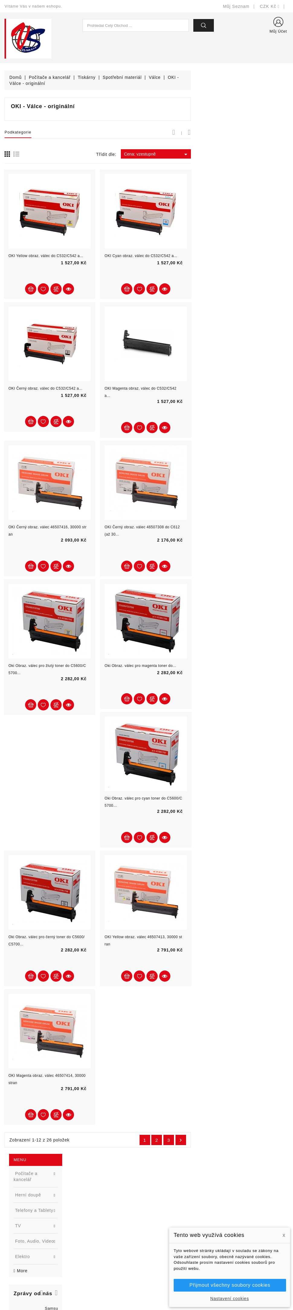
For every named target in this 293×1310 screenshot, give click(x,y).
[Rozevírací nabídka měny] (269, 6)
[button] (78, 203)
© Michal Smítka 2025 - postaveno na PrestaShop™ (146, 1289)
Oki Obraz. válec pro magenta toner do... (238, 666)
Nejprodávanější (94, 1214)
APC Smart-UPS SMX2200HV (35, 400)
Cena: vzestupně (254, 154)
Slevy (83, 1196)
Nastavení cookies (229, 1298)
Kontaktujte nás (167, 1251)
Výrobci (85, 1223)
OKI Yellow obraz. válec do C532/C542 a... (143, 256)
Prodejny (160, 1269)
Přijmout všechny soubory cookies (229, 1285)
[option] (49, 251)
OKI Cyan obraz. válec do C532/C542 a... (238, 256)
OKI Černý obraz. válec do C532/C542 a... (143, 388)
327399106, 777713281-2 (38, 1233)
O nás (157, 1233)
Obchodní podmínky (171, 1223)
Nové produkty (92, 1205)
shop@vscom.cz (28, 1242)
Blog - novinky (92, 1233)
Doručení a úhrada (170, 1196)
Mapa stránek (165, 1260)
